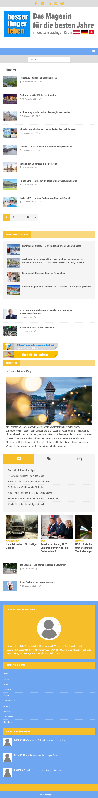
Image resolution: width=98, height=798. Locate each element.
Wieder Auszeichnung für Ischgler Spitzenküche (30, 492)
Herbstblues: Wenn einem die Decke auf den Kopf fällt (33, 498)
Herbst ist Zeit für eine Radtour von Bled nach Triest (45, 198)
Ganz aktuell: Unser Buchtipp (21, 470)
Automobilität (9, 700)
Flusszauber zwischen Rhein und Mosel (38, 78)
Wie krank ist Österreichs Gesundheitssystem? (46, 740)
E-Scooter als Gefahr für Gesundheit (37, 327)
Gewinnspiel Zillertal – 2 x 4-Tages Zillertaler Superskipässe (51, 246)
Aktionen (7, 706)
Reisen (6, 695)
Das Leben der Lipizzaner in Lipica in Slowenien (43, 565)
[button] (93, 51)
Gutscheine (8, 711)
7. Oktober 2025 (28, 116)
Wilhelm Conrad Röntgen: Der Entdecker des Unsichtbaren (48, 129)
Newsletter (8, 722)
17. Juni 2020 (27, 331)
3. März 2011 (27, 317)
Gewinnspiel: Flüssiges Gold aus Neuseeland (43, 273)
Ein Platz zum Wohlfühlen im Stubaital (38, 95)
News (5, 673)
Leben (6, 679)
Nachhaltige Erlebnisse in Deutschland (38, 163)
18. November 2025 (29, 82)
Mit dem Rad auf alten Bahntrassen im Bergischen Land (46, 146)
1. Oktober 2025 (28, 150)
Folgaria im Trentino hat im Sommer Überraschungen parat (48, 181)
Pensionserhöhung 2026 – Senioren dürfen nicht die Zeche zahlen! (55, 548)
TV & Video (8, 716)
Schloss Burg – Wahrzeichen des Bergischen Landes (45, 112)
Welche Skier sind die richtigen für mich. (26, 504)
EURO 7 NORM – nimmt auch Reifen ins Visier (29, 481)
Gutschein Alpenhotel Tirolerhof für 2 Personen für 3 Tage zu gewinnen (56, 286)
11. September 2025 (29, 202)
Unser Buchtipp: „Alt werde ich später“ (38, 582)
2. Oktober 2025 (28, 133)
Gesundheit (8, 684)
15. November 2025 (29, 99)
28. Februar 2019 (28, 569)
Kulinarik (7, 689)
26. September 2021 (29, 586)
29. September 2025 (29, 167)
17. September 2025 (29, 185)
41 (28, 217)
